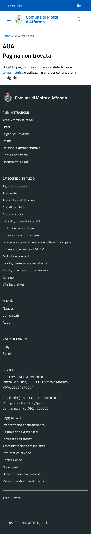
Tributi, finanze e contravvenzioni (26, 270)
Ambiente (10, 193)
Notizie (8, 308)
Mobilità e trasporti (16, 256)
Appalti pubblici (14, 207)
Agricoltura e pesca (16, 186)
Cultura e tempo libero (19, 228)
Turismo (8, 277)
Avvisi (7, 322)
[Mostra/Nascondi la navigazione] (8, 19)
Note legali (10, 467)
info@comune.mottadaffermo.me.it (38, 397)
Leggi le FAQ (12, 417)
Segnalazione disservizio (20, 432)
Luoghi (7, 346)
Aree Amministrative (18, 119)
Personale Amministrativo (21, 148)
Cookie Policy (12, 460)
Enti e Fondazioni (15, 155)
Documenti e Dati (15, 162)
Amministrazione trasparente (24, 446)
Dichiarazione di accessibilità (23, 474)
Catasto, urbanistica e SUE (22, 221)
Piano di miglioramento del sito (25, 481)
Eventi (7, 353)
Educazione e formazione (21, 235)
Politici (7, 141)
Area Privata (12, 497)
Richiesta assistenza (17, 439)
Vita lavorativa (13, 284)
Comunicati (11, 315)
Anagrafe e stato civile (19, 200)
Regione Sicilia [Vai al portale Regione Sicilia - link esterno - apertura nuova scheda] (14, 6)
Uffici (6, 127)
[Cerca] (79, 19)
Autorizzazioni (13, 214)
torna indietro (13, 72)
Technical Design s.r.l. (32, 522)
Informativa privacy (17, 453)
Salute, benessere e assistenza (25, 263)
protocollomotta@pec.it (27, 403)
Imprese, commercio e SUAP (23, 249)
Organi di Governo (16, 134)
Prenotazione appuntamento (24, 425)
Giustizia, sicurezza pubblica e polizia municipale (37, 242)
